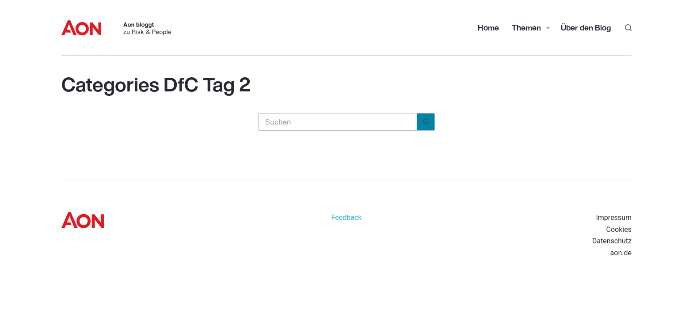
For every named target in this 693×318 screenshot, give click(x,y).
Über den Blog (586, 27)
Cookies (619, 229)
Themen (531, 27)
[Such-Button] (426, 122)
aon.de (621, 253)
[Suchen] (628, 27)
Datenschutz (612, 241)
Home (488, 27)
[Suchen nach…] (337, 122)
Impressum (614, 217)
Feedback (346, 217)
